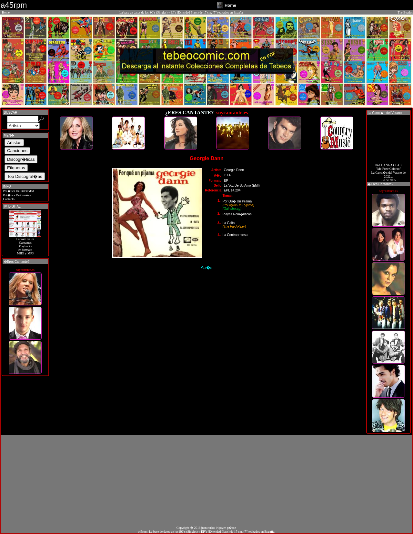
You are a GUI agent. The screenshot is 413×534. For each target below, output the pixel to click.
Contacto (8, 199)
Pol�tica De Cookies (16, 195)
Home (6, 12)
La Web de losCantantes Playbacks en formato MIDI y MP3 (25, 244)
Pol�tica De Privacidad (18, 191)
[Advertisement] (206, 480)
